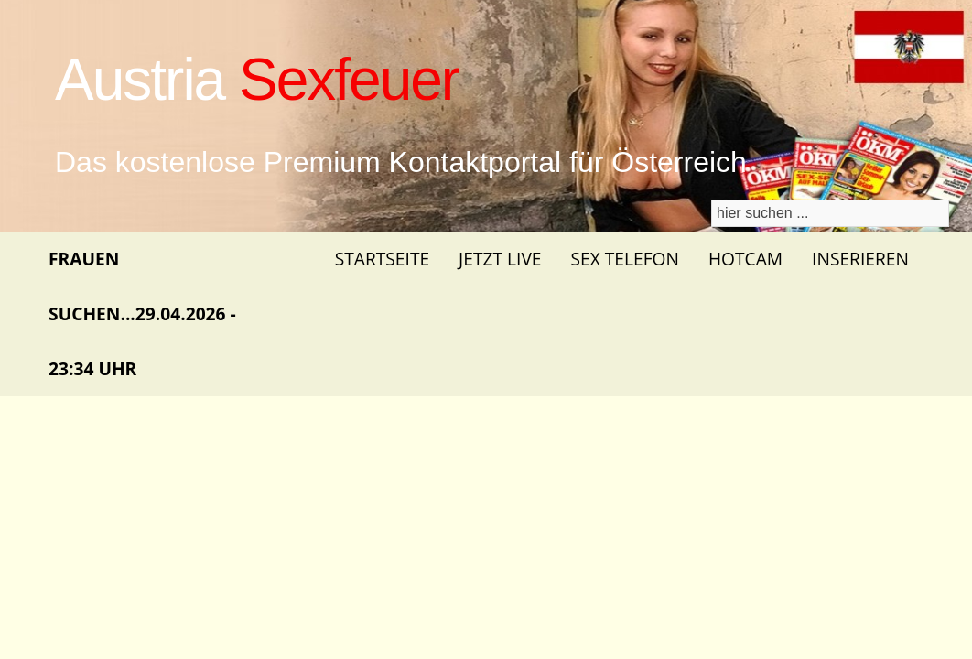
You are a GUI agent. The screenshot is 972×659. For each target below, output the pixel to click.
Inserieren (860, 258)
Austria (257, 80)
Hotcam (745, 258)
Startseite (382, 258)
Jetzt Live (500, 258)
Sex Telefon (625, 258)
